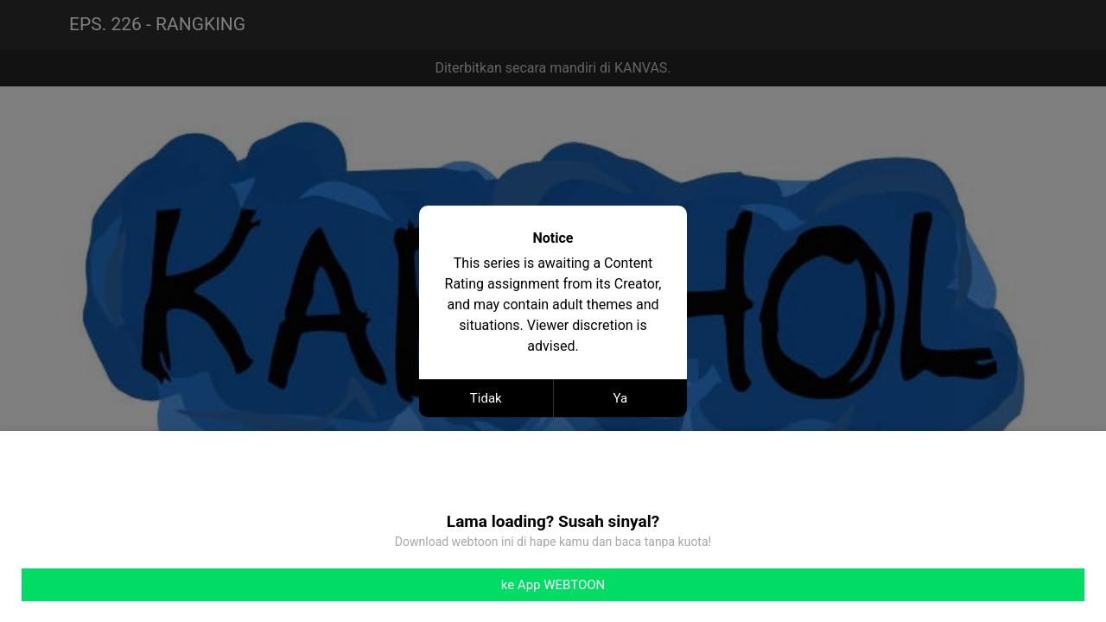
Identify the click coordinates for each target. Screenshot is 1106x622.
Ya (620, 398)
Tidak (486, 398)
